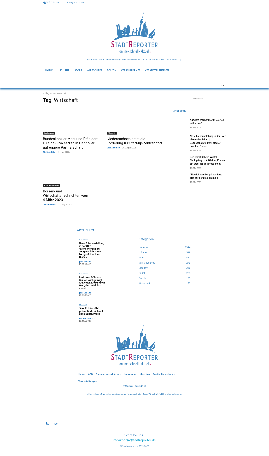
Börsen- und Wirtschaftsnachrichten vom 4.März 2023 (65, 195)
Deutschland (49, 133)
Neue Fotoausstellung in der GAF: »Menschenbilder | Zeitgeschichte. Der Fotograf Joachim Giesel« (91, 250)
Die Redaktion (49, 152)
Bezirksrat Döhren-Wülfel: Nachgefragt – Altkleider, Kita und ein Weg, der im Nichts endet (208, 160)
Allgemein (112, 133)
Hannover (83, 240)
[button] (222, 84)
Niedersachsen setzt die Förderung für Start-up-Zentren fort (134, 141)
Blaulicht (83, 304)
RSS (55, 423)
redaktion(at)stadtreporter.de (134, 439)
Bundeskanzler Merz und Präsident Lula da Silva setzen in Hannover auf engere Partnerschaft (70, 143)
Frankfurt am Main (51, 185)
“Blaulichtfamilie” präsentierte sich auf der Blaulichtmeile (91, 310)
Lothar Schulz (86, 317)
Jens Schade (85, 261)
